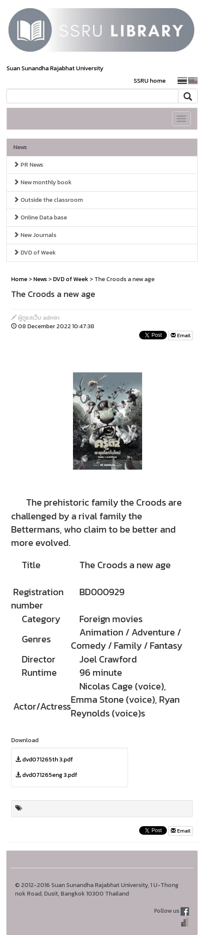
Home (19, 279)
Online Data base (40, 217)
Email (180, 335)
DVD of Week (34, 252)
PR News (28, 164)
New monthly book (42, 182)
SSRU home (150, 80)
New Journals (34, 235)
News (20, 147)
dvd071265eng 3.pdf (49, 774)
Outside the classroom (48, 199)
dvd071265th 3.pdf (47, 759)
